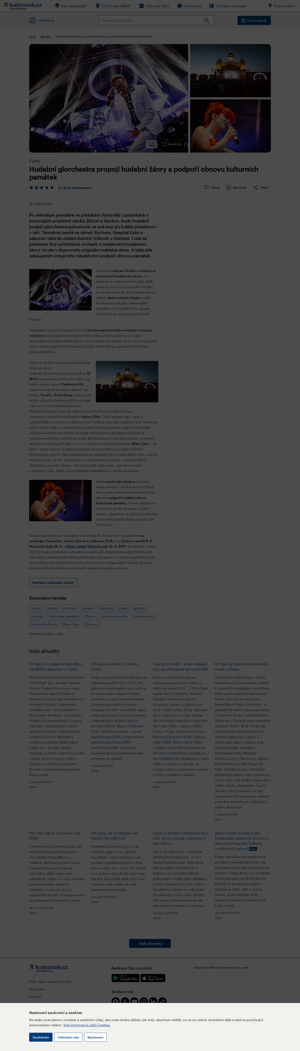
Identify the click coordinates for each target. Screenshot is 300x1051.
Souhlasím (40, 1037)
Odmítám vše (68, 1037)
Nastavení (95, 1037)
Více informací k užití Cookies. (87, 1025)
